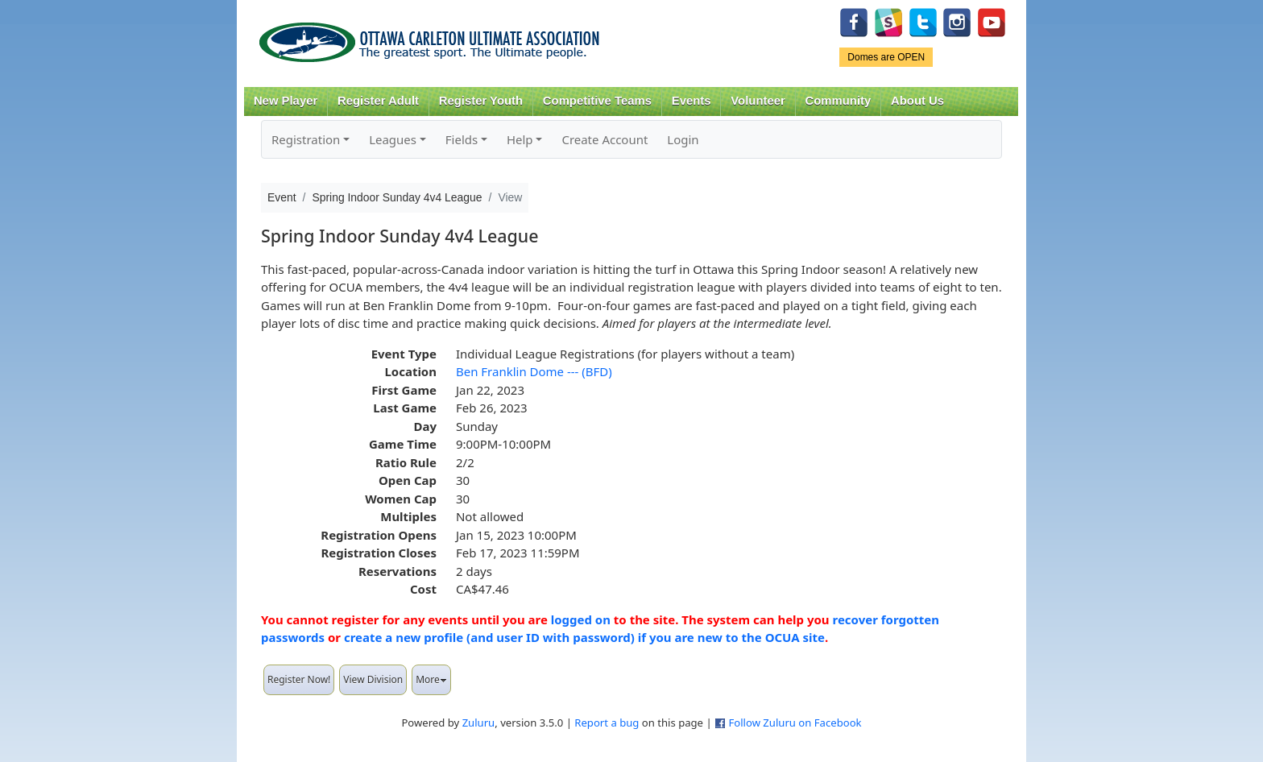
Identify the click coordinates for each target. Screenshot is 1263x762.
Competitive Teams (597, 100)
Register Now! (298, 679)
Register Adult (378, 100)
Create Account (604, 139)
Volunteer (758, 100)
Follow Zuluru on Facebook (794, 722)
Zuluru (478, 722)
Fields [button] (461, 139)
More (431, 679)
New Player (285, 100)
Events (691, 100)
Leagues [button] (392, 139)
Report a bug (606, 722)
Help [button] (520, 139)
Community (838, 100)
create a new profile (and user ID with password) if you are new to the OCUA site (584, 637)
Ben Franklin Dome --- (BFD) (534, 371)
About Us (917, 100)
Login (682, 139)
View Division (373, 679)
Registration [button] (305, 139)
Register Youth (481, 100)
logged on (581, 619)
